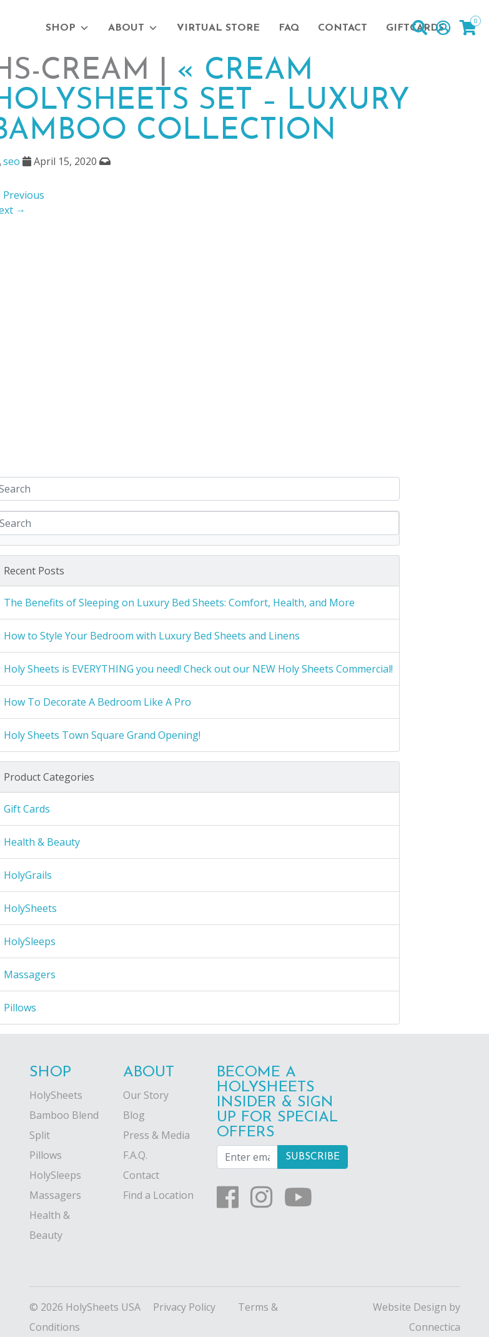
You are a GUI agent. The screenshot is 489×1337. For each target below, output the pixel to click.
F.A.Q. (135, 1155)
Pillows (45, 1155)
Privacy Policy (184, 1307)
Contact (342, 28)
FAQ (289, 28)
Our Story (146, 1095)
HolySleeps (55, 1175)
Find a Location (158, 1195)
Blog (134, 1115)
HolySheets (55, 1095)
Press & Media (156, 1135)
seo (11, 161)
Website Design (410, 1307)
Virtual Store (218, 28)
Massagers (55, 1195)
